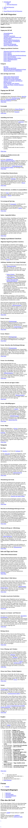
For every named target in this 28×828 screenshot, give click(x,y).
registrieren (21, 121)
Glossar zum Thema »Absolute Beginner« (14, 84)
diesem (23, 182)
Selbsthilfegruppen (14, 415)
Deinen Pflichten (19, 109)
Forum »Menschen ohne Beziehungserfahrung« (12, 280)
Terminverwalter (18, 662)
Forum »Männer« (8, 54)
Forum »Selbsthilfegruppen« (10, 59)
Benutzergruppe (13, 321)
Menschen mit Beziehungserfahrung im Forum (15, 69)
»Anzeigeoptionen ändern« (13, 693)
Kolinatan (13, 178)
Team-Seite (7, 453)
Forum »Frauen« (8, 52)
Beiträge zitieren (7, 82)
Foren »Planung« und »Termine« (11, 83)
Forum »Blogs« (7, 60)
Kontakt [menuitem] (7, 786)
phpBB (8, 812)
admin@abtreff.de (12, 420)
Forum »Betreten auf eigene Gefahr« (12, 58)
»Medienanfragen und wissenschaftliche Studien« (11, 166)
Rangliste (6, 87)
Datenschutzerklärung (6, 100)
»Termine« (15, 657)
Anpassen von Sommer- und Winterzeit (13, 80)
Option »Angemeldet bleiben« (11, 45)
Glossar (15, 679)
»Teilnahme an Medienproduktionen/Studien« (8, 160)
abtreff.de (24, 96)
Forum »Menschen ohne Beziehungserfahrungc (15, 55)
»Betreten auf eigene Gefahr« (18, 496)
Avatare (5, 86)
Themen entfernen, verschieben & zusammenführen (12, 42)
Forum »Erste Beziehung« (10, 56)
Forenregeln (6, 34)
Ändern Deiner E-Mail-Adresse (11, 78)
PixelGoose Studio (18, 816)
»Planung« (12, 654)
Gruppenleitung (17, 326)
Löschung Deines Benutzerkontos (12, 40)
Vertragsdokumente (8, 33)
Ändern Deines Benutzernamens (11, 76)
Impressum (8, 793)
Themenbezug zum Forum (10, 68)
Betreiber (5, 451)
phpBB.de (17, 815)
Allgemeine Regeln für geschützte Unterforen (14, 51)
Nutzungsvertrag (16, 97)
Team (7, 192)
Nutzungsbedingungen (11, 99)
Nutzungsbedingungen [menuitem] (10, 795)
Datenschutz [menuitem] (8, 797)
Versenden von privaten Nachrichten (12, 79)
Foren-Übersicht (7, 780)
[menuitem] (8, 3)
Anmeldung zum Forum (9, 36)
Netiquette (16, 111)
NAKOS (16, 409)
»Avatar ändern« (5, 689)
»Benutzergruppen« (11, 266)
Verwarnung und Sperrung (10, 44)
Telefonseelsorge (18, 547)
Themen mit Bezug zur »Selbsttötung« (13, 70)
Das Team (6, 66)
